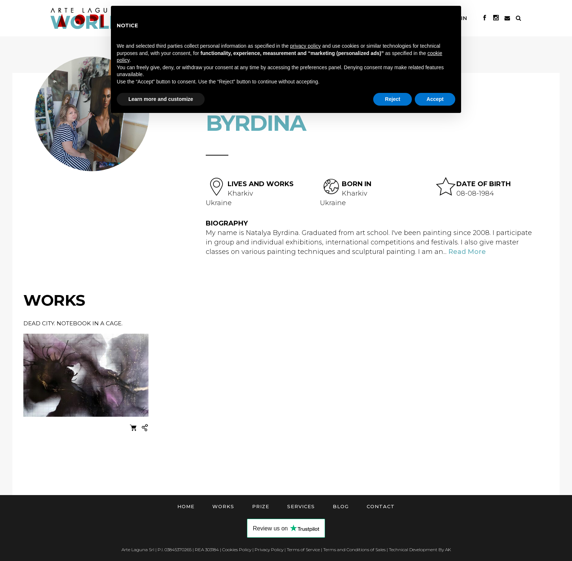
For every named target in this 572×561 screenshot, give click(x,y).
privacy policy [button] (305, 46)
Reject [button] (392, 99)
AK (448, 549)
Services (301, 506)
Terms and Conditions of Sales (354, 549)
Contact (381, 506)
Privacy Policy (269, 549)
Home (185, 506)
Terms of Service (303, 549)
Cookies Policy (236, 549)
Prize (260, 506)
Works (223, 506)
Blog (341, 506)
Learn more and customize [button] (160, 99)
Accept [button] (435, 99)
